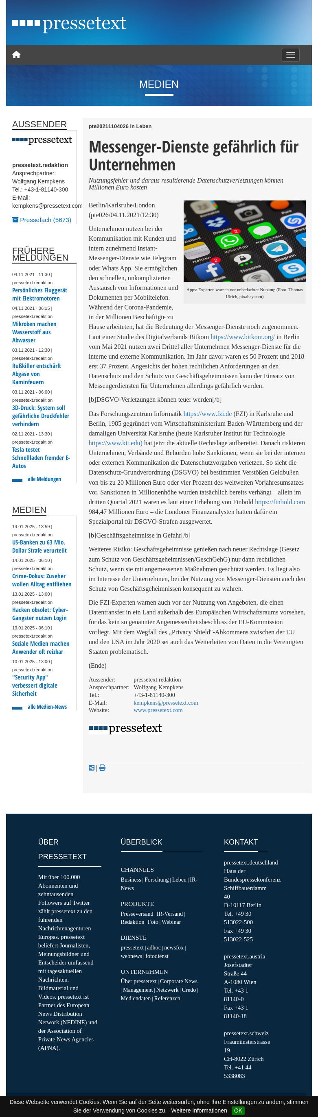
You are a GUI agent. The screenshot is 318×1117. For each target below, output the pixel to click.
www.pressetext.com (158, 710)
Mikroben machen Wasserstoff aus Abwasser (34, 332)
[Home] (16, 55)
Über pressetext (139, 981)
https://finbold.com (280, 502)
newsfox (174, 947)
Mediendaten (136, 998)
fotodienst (156, 956)
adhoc (154, 947)
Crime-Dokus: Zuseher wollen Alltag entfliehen (42, 580)
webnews (132, 956)
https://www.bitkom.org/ (243, 336)
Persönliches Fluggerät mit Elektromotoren (39, 294)
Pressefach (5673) (41, 219)
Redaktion (133, 922)
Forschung (157, 879)
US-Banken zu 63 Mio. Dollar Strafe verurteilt (39, 546)
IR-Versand (170, 913)
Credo (189, 989)
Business (131, 879)
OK (238, 1110)
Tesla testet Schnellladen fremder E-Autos (41, 457)
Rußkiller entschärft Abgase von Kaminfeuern (36, 373)
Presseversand (137, 913)
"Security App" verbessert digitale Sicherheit (34, 685)
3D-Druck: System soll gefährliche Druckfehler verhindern (40, 415)
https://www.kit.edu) (116, 443)
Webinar (171, 922)
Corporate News (178, 981)
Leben (179, 879)
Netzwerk (167, 989)
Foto (153, 922)
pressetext (132, 947)
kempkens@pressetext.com (166, 702)
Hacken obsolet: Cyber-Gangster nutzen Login (40, 613)
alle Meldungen (44, 479)
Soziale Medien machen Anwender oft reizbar (41, 647)
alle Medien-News (47, 706)
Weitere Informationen (199, 1110)
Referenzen (167, 998)
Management (138, 989)
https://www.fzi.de (208, 413)
